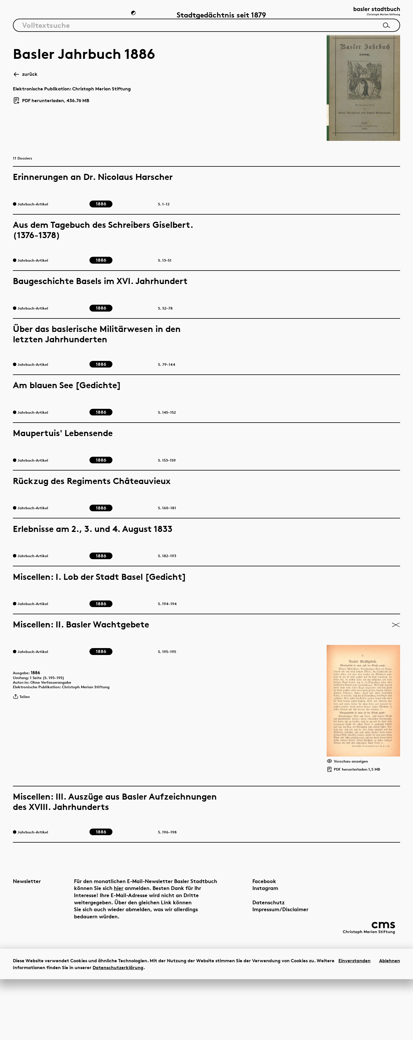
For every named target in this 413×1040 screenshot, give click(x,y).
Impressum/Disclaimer (265, 966)
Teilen (23, 734)
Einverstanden (354, 1021)
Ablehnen (389, 1021)
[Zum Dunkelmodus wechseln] (134, 16)
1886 (39, 705)
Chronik (102, 15)
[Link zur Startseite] (371, 14)
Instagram (250, 945)
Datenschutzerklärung (118, 1028)
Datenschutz (253, 959)
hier (146, 945)
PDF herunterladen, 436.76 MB (51, 104)
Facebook (249, 937)
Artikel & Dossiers (43, 15)
